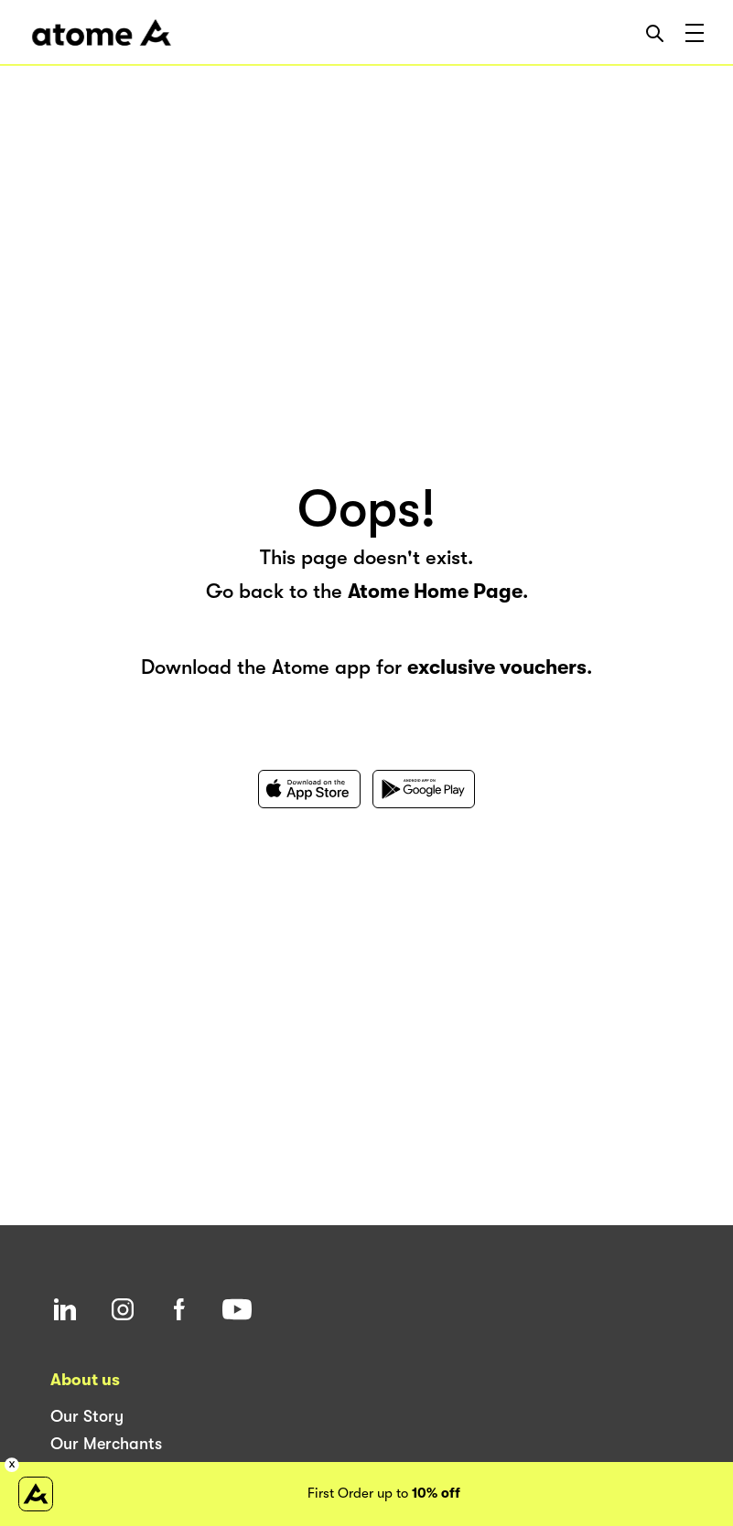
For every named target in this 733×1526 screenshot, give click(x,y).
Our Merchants (106, 1444)
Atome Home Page (435, 591)
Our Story (87, 1416)
